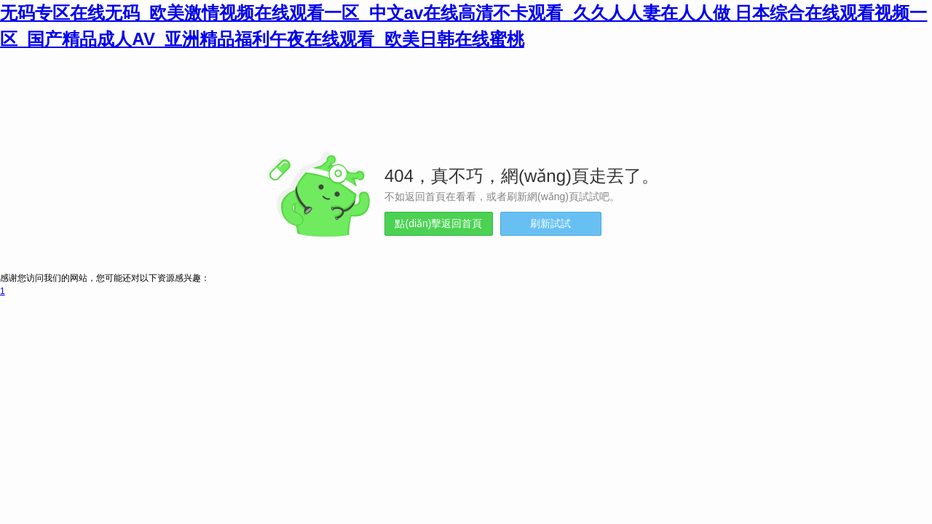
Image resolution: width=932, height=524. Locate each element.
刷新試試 (550, 223)
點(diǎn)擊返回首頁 (438, 223)
